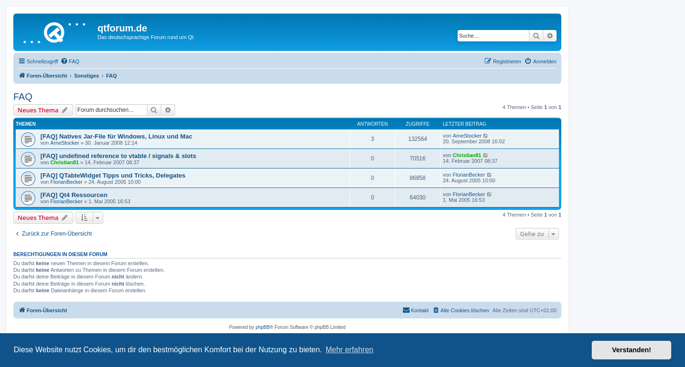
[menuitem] (69, 61)
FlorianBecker (66, 182)
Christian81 (64, 162)
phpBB (262, 327)
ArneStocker (64, 143)
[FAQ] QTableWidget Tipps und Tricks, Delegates (113, 175)
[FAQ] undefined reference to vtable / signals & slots (118, 155)
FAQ (22, 96)
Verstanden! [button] (631, 350)
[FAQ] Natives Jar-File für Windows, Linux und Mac (116, 136)
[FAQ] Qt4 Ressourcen (74, 194)
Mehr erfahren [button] (349, 350)
